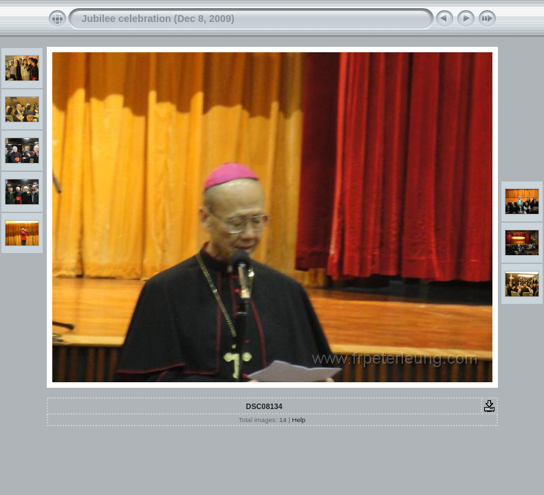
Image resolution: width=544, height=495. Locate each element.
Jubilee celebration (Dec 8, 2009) (158, 18)
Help (298, 420)
